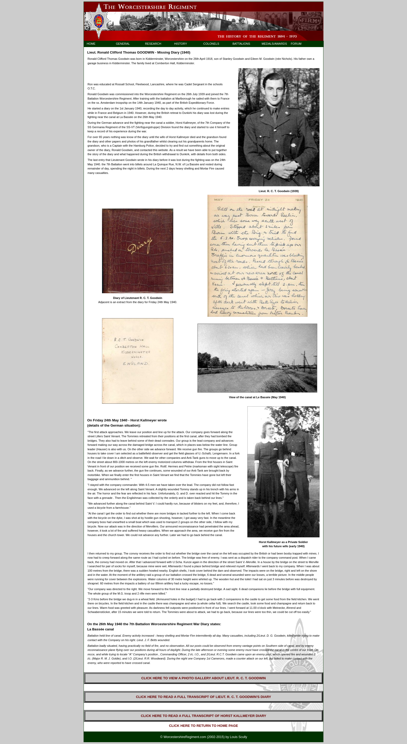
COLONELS (211, 43)
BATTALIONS (241, 43)
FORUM (296, 43)
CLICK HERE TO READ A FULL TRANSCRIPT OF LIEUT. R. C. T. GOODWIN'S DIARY (203, 697)
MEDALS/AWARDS (272, 43)
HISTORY (180, 43)
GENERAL (123, 43)
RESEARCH (153, 43)
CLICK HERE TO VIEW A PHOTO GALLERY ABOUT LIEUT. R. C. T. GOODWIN (203, 678)
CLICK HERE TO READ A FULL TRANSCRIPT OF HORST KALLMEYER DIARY (203, 716)
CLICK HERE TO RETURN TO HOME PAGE (203, 726)
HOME (91, 43)
